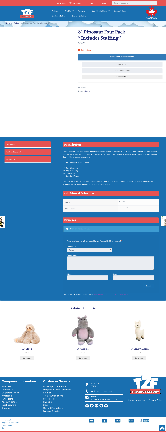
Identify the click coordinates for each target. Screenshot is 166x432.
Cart (3, 428)
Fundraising (7, 398)
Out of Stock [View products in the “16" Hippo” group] (83, 358)
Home (10, 23)
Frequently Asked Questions (57, 389)
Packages (81, 11)
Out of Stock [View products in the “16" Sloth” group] (27, 358)
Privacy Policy (155, 400)
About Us (6, 386)
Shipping (47, 401)
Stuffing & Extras (58, 16)
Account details (9, 401)
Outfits (68, 11)
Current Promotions (53, 408)
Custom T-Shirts (120, 11)
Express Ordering (79, 16)
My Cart (75, 3)
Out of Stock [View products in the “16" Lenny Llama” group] (139, 358)
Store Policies (50, 398)
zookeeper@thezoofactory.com (104, 399)
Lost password (7, 425)
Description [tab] (10, 144)
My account (6, 420)
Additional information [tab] (14, 152)
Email (116, 274)
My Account (61, 3)
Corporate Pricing (11, 392)
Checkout (89, 3)
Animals (55, 11)
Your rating (72, 246)
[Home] (27, 13)
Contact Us (7, 389)
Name (70, 274)
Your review (72, 255)
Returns (47, 392)
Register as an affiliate (10, 422)
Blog (45, 405)
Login (103, 3)
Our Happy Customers (54, 386)
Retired (87, 91)
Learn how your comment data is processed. (110, 294)
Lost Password (9, 405)
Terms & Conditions (53, 395)
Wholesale (7, 395)
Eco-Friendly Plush (99, 11)
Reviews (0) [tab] (10, 159)
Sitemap (6, 408)
